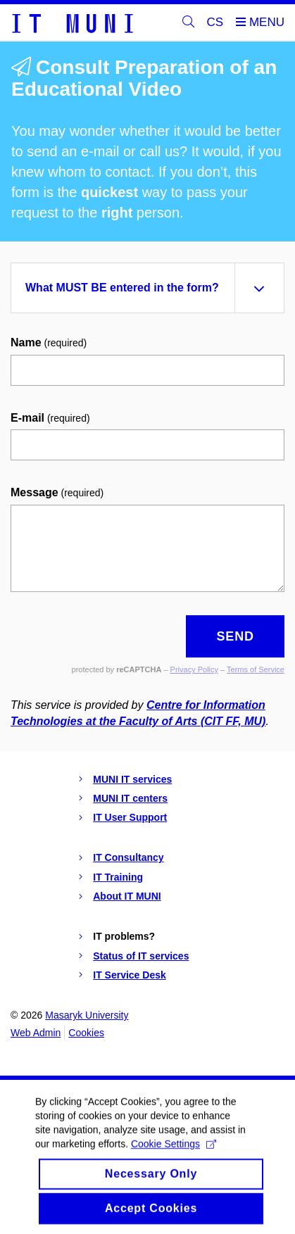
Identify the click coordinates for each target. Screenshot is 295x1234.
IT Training (118, 877)
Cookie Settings (173, 1154)
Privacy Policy (194, 669)
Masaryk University (86, 1015)
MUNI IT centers (130, 798)
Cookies (86, 1032)
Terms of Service (255, 669)
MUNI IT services (132, 779)
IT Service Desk (129, 975)
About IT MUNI (127, 896)
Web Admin (36, 1032)
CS (215, 22)
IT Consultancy (128, 857)
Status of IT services (141, 956)
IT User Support (130, 817)
